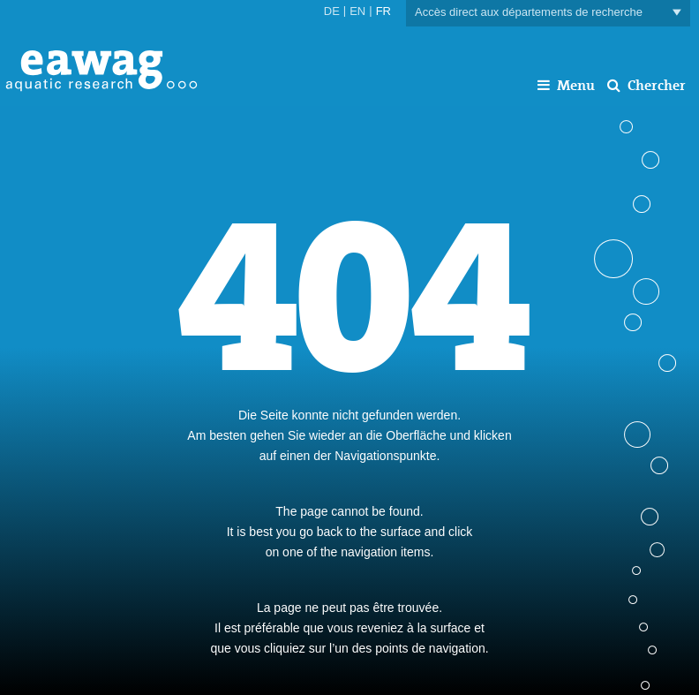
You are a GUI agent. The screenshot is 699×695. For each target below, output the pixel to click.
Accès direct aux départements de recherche (548, 12)
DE (332, 11)
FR (383, 11)
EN (357, 11)
